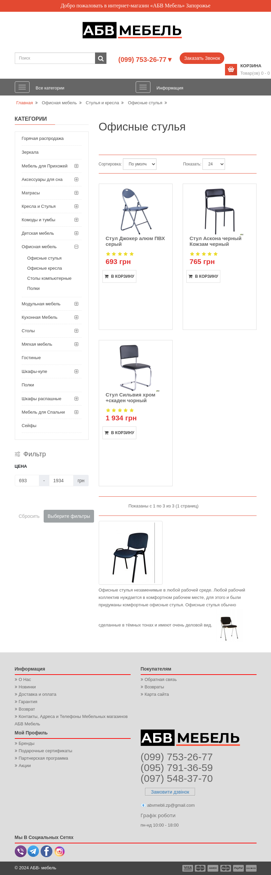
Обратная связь (161, 679)
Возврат (27, 709)
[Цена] (27, 480)
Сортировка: (110, 164)
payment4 (226, 868)
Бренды (27, 743)
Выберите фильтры (69, 516)
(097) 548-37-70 (177, 778)
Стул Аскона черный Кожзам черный (216, 241)
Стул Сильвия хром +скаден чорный (130, 397)
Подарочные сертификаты (45, 750)
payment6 (250, 868)
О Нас (25, 679)
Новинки (27, 686)
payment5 (238, 868)
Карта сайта (157, 694)
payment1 (188, 868)
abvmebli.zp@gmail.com (171, 805)
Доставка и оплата (37, 694)
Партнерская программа (43, 758)
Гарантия (28, 701)
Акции (25, 765)
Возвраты (154, 686)
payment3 (213, 868)
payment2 (200, 868)
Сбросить (29, 516)
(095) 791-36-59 (177, 767)
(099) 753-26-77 (177, 756)
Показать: (192, 164)
